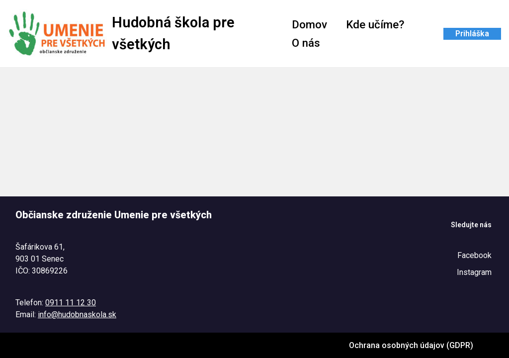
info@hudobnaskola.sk (77, 314)
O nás (306, 42)
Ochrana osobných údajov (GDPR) (411, 345)
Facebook (474, 255)
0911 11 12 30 (70, 302)
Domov (309, 24)
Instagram (474, 272)
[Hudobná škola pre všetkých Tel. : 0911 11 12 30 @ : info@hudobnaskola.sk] (141, 33)
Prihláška (472, 33)
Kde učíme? (375, 24)
